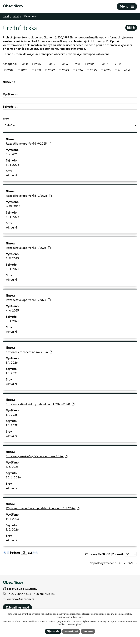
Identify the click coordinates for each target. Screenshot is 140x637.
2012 (38, 64)
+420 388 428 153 (43, 594)
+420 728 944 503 (19, 594)
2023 (65, 70)
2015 (78, 64)
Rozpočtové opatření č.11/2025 (28, 248)
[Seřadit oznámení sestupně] (15, 82)
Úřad (16, 16)
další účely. (77, 616)
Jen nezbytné (71, 631)
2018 (118, 64)
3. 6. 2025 (12, 467)
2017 (105, 64)
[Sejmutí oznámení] (70, 113)
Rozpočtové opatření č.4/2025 (28, 300)
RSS (131, 28)
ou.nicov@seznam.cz (21, 599)
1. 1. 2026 (12, 362)
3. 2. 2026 (12, 529)
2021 (38, 70)
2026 (107, 70)
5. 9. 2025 (12, 154)
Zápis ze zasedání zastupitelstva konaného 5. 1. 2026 (42, 508)
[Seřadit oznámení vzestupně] (15, 81)
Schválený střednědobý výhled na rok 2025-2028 (40, 404)
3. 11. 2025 (12, 258)
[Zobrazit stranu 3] (24, 553)
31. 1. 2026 (12, 165)
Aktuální (11, 175)
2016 (91, 64)
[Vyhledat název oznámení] (70, 88)
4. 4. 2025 (12, 310)
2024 (79, 70)
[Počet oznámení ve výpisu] (130, 554)
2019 (10, 70)
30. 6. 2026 (13, 477)
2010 (25, 64)
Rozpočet (124, 70)
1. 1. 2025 (11, 415)
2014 (65, 64)
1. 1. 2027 (12, 373)
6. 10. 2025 (13, 206)
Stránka (15, 553)
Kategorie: (10, 64)
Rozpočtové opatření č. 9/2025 (28, 143)
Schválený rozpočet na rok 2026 (29, 352)
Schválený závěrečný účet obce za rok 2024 (36, 456)
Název (8, 82)
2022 (51, 70)
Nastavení (88, 631)
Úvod (6, 16)
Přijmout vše (53, 631)
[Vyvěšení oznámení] (70, 100)
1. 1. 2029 (12, 425)
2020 (24, 70)
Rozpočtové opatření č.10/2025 (29, 195)
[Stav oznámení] (70, 125)
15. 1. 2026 (12, 519)
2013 (52, 64)
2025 (93, 70)
